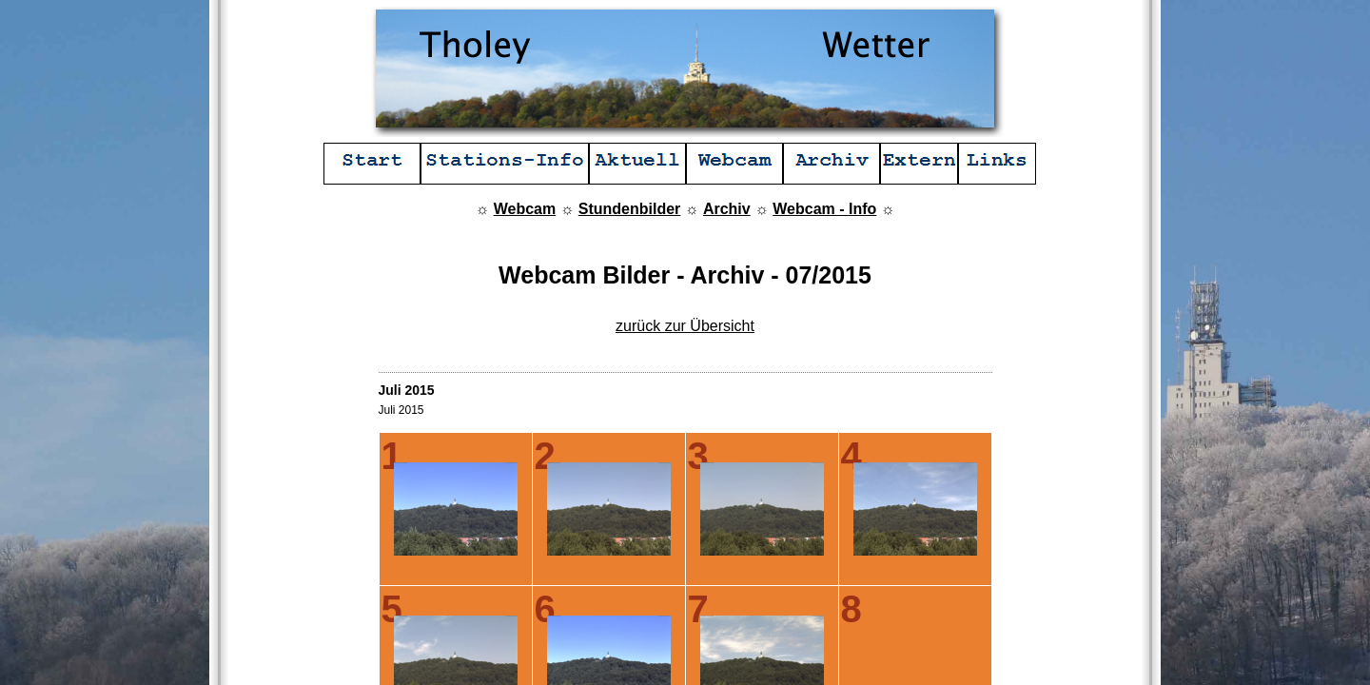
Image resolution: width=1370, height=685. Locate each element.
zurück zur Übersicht (685, 326)
